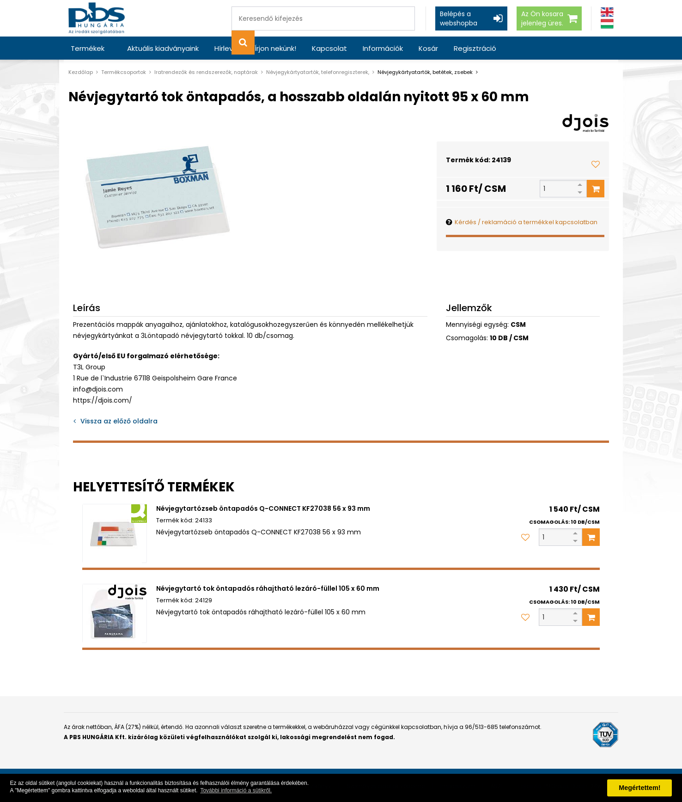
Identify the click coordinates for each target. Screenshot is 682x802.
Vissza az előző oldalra (119, 421)
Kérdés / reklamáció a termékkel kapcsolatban (526, 222)
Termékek (87, 48)
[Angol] (607, 12)
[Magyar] (607, 24)
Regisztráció (475, 48)
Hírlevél (226, 48)
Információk (383, 48)
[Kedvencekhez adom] (595, 164)
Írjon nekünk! (275, 48)
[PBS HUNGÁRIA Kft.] (96, 18)
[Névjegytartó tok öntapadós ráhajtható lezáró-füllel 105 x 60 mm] (114, 613)
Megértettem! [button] (639, 787)
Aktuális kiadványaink (163, 48)
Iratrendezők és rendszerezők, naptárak (206, 72)
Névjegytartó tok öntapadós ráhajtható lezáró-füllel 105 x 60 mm (267, 588)
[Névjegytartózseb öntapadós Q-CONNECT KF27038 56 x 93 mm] (114, 533)
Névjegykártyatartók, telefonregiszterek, (317, 72)
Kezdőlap (80, 72)
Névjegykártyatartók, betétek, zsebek (425, 72)
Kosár (428, 48)
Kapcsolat (329, 48)
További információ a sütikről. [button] (236, 790)
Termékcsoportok (123, 72)
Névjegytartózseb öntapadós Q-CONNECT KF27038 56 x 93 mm (263, 508)
